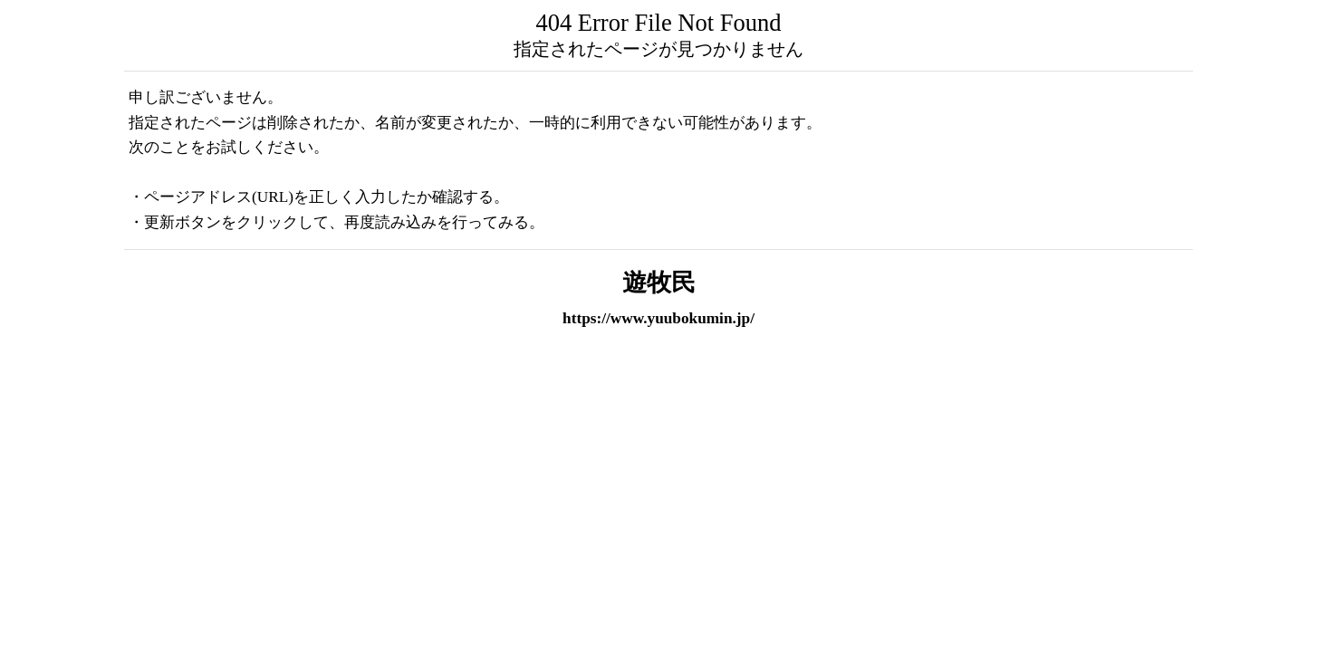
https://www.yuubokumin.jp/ (658, 318)
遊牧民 (659, 282)
